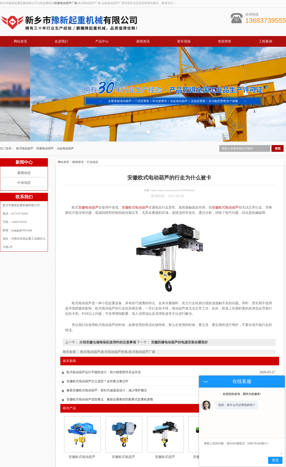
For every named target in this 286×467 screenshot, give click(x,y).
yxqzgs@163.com (21, 205)
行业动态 (24, 157)
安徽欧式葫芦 (165, 431)
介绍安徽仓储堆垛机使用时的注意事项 (107, 317)
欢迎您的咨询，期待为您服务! (242, 394)
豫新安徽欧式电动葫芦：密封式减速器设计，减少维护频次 (106, 365)
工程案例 (265, 41)
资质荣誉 (224, 41)
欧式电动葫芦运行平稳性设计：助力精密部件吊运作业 (103, 347)
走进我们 (61, 41)
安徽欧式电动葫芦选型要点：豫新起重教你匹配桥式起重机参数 (109, 374)
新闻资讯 (143, 41)
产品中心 (102, 41)
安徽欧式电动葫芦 (82, 431)
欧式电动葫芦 (25, 123)
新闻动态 (24, 147)
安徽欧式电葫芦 (123, 431)
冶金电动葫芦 (65, 123)
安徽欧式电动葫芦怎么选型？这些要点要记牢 (97, 356)
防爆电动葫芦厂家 (65, 3)
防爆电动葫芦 (45, 123)
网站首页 (20, 41)
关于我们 (68, 453)
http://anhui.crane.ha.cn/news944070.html (172, 165)
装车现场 (183, 41)
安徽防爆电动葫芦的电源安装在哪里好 (179, 317)
